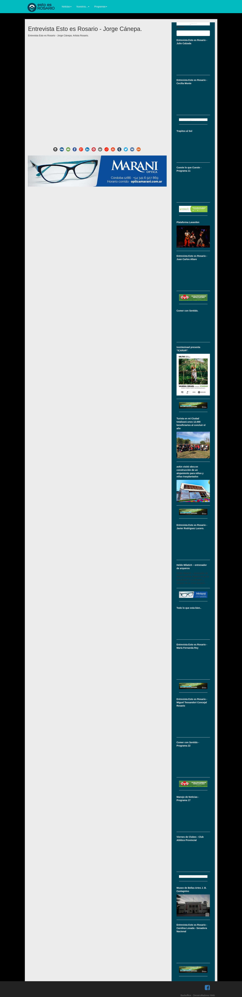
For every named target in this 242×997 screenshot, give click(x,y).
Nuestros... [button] (82, 6)
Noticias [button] (67, 6)
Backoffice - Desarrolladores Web (197, 995)
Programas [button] (100, 6)
